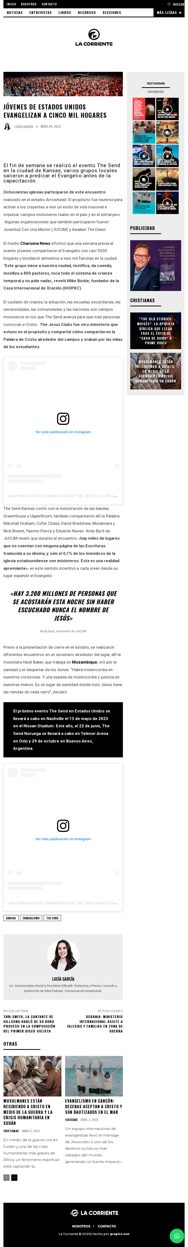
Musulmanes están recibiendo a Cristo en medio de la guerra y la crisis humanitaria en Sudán (27, 1112)
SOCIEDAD (71, 1119)
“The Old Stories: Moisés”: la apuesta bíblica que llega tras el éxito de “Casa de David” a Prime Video (156, 330)
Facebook (156, 92)
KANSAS (11, 918)
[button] (176, 4)
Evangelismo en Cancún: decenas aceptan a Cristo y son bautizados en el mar (93, 1106)
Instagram (156, 83)
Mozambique (84, 662)
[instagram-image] (144, 109)
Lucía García (23, 126)
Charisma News (35, 243)
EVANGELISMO (31, 918)
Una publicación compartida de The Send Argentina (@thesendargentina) (87, 903)
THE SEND (52, 918)
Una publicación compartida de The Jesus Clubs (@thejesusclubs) (79, 496)
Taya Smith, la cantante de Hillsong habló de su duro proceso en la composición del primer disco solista (29, 1023)
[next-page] (14, 1177)
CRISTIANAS (11, 1130)
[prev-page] (6, 1177)
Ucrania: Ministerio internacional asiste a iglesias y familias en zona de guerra (95, 1023)
